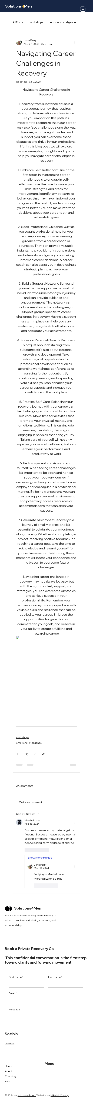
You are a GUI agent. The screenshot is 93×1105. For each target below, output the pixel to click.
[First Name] (25, 983)
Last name (55, 977)
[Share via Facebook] (17, 754)
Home (8, 1066)
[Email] (25, 1000)
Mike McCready (60, 1095)
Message (14, 1009)
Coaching (10, 1076)
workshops (36, 22)
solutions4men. (27, 1095)
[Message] (46, 1020)
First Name (16, 977)
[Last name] (64, 983)
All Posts (18, 22)
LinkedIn (9, 1043)
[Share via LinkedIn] (35, 754)
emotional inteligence (63, 22)
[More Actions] (75, 822)
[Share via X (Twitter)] (26, 754)
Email (13, 993)
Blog (7, 1081)
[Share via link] (43, 754)
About (8, 1071)
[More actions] (75, 42)
